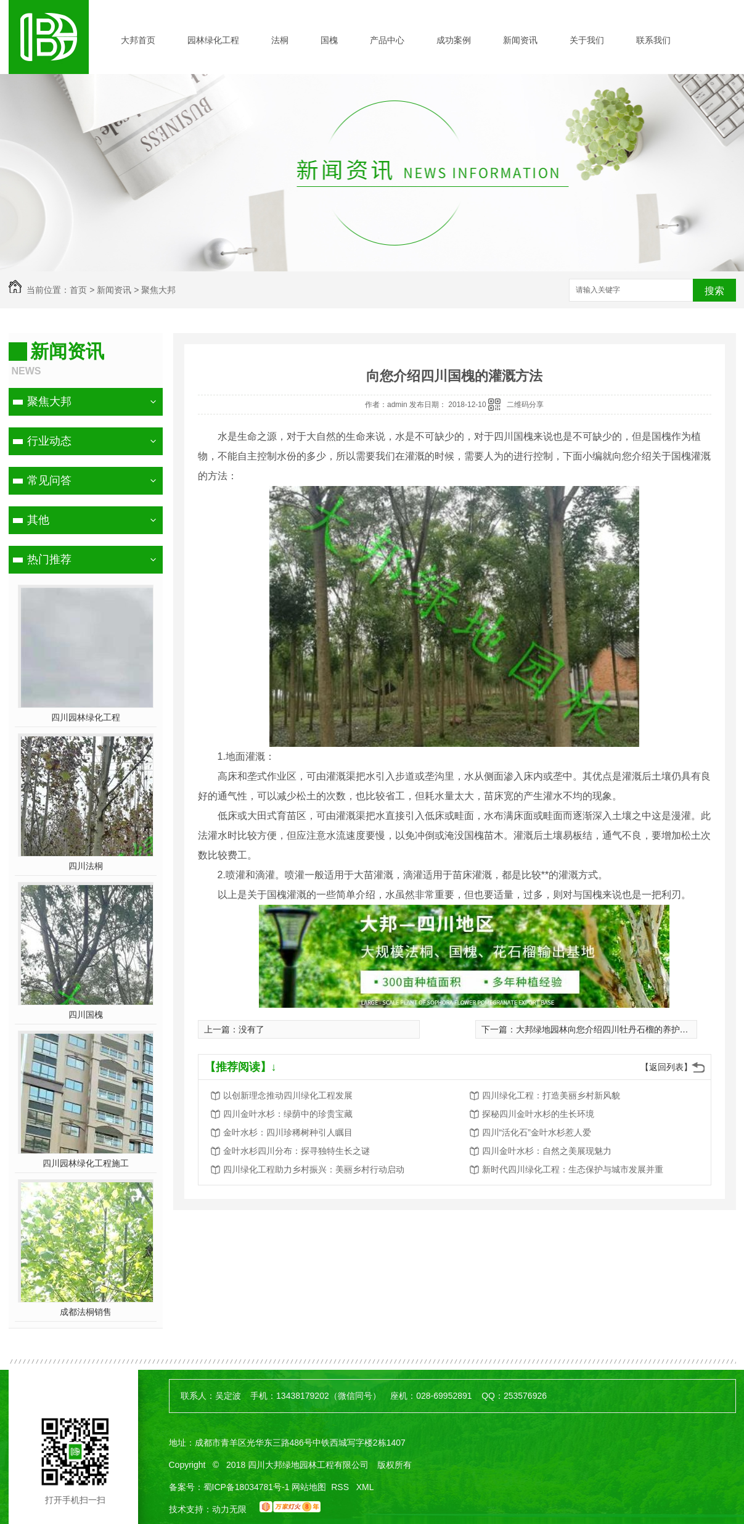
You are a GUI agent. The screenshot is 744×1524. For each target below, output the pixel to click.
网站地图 (309, 1487)
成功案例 (453, 40)
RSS (341, 1487)
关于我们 (587, 40)
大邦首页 (138, 40)
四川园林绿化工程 (85, 717)
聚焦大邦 (158, 290)
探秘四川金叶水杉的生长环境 (538, 1114)
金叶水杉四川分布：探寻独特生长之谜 (296, 1151)
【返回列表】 (666, 1067)
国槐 (329, 40)
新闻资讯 (520, 40)
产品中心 (387, 40)
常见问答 (49, 480)
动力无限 (229, 1509)
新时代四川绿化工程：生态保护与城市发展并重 (572, 1169)
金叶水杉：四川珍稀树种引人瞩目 (288, 1132)
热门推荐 (49, 559)
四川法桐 (85, 866)
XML (365, 1487)
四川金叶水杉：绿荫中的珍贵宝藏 (288, 1114)
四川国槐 (85, 1014)
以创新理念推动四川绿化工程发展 (288, 1095)
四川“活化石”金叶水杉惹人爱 (536, 1132)
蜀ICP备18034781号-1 (246, 1487)
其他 (38, 520)
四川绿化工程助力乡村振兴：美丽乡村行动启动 (313, 1169)
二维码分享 (525, 404)
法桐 (279, 40)
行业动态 (49, 441)
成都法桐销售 (86, 1312)
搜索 (714, 291)
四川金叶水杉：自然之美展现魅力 (546, 1151)
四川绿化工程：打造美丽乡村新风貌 (551, 1095)
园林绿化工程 (213, 40)
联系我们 (653, 40)
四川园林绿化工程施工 (86, 1163)
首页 (78, 290)
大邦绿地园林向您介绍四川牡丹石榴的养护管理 (606, 1029)
